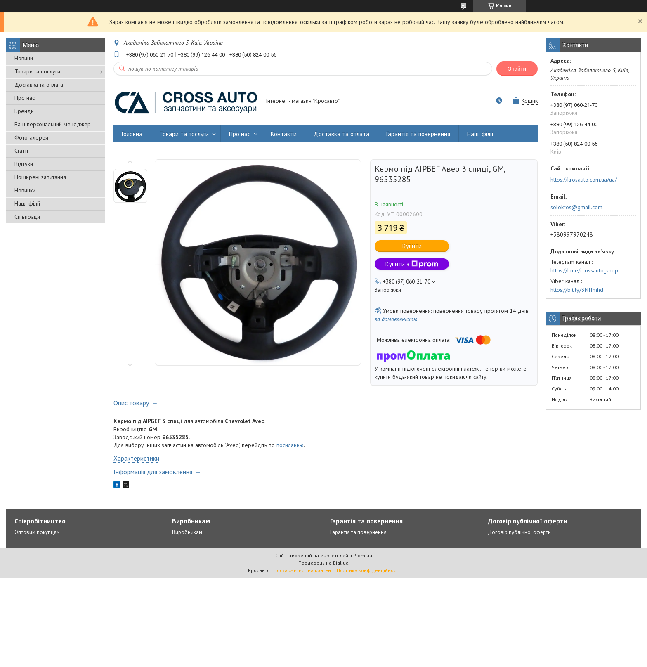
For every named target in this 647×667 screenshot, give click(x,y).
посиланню (290, 445)
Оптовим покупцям (37, 532)
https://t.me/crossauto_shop (584, 270)
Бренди (24, 111)
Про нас (24, 98)
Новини (23, 58)
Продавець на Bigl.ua (323, 563)
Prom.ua (362, 555)
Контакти (284, 134)
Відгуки (23, 164)
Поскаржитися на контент (303, 570)
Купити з (411, 264)
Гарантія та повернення (418, 134)
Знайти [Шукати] (517, 69)
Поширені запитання (40, 177)
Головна (132, 134)
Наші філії (27, 203)
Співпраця (27, 216)
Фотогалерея (31, 137)
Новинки (24, 190)
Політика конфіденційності (368, 570)
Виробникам (187, 532)
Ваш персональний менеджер (52, 124)
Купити (412, 246)
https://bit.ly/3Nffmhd (576, 289)
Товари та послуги (37, 71)
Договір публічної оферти (519, 532)
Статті (21, 150)
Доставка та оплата (38, 84)
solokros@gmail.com (576, 207)
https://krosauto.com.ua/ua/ (583, 179)
